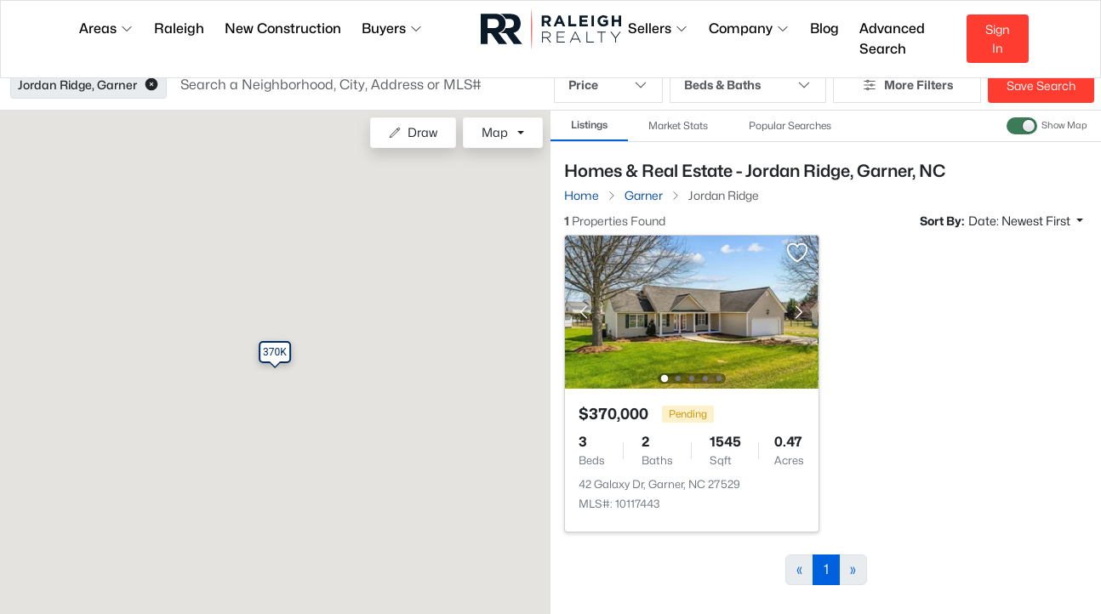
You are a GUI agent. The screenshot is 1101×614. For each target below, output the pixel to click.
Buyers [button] (392, 28)
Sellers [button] (658, 28)
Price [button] (608, 85)
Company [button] (749, 28)
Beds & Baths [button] (747, 85)
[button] (151, 85)
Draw (413, 132)
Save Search (1041, 85)
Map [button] (495, 132)
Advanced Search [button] (892, 38)
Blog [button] (824, 28)
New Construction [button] (283, 28)
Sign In (997, 38)
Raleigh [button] (179, 28)
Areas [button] (106, 28)
